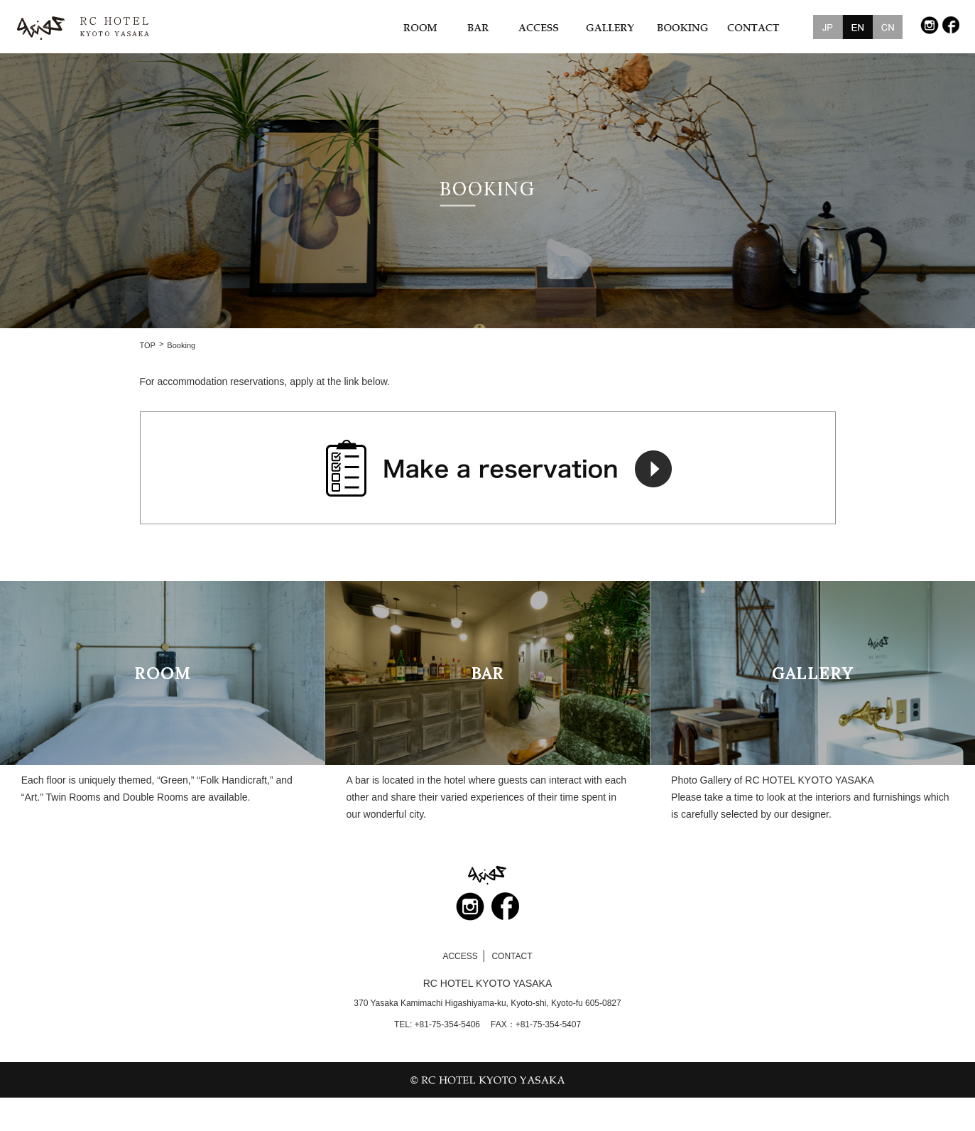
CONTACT (511, 956)
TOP (148, 345)
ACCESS (459, 956)
